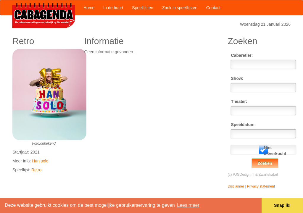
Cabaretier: (241, 55)
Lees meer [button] (188, 205)
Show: (237, 78)
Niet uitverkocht (274, 150)
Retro (36, 169)
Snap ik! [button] (282, 205)
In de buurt (113, 7)
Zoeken (265, 163)
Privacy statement (261, 186)
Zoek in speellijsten (179, 7)
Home (88, 7)
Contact (213, 7)
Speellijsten (142, 7)
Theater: (239, 101)
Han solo (40, 161)
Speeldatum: (241, 124)
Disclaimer (236, 186)
